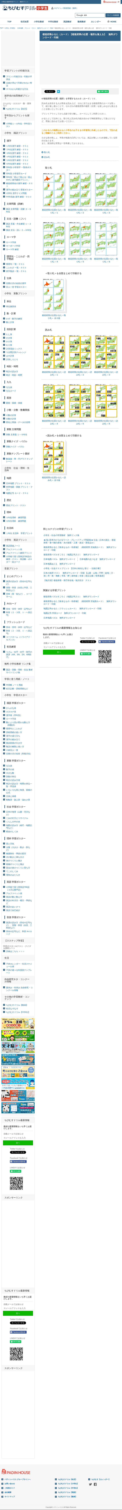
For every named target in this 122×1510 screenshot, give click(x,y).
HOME (111, 21)
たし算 (9, 334)
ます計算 (10, 356)
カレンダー (96, 21)
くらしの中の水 (13, 822)
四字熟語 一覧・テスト (16, 271)
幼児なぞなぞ (12, 1008)
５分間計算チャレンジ (16, 352)
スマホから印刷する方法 (17, 89)
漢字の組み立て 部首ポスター (19, 190)
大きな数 (10, 773)
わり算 (9, 345)
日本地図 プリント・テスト (18, 483)
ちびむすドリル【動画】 (17, 1005)
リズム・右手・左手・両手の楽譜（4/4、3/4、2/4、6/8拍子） (19, 654)
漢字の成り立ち (13, 736)
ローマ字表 (11, 242)
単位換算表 (11, 306)
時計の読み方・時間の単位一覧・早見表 (19, 785)
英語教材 (67, 21)
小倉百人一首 (12, 750)
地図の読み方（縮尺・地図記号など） (19, 826)
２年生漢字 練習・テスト (17, 149)
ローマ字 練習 (12, 249)
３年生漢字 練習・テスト (17, 153)
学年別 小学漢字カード (16, 173)
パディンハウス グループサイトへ (18, 1479)
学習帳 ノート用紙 (14, 685)
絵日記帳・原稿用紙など (17, 688)
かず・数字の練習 (14, 319)
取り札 (47, 152)
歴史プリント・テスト (16, 505)
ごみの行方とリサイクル (17, 818)
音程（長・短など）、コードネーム (19, 595)
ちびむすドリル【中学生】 (18, 1012)
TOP (9, 21)
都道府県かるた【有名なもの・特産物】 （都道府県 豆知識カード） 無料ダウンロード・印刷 (80, 548)
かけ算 (9, 341)
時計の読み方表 (13, 780)
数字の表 (10, 769)
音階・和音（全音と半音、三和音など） (19, 588)
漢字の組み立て (13, 739)
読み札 (47, 157)
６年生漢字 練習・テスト (17, 164)
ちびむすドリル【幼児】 (17, 109)
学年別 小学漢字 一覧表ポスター (18, 168)
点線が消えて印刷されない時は (19, 84)
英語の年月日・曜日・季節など (19, 901)
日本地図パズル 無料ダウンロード (59, 559)
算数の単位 (11, 776)
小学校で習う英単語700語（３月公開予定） (17, 888)
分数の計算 (11, 419)
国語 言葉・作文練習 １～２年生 (18, 225)
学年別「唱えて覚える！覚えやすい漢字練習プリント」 (19, 178)
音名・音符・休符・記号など (19, 609)
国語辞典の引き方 (14, 743)
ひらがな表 (11, 708)
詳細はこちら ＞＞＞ (15, 951)
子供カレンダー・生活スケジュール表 (19, 965)
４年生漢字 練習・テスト (17, 157)
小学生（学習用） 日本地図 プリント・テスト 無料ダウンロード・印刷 (29, 28)
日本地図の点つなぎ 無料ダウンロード (97, 559)
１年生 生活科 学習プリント (19, 533)
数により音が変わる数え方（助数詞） (18, 723)
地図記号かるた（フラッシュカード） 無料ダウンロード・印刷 (72, 608)
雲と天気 (10, 844)
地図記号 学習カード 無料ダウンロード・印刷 (65, 613)
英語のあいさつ (13, 907)
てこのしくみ (12, 871)
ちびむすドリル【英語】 (67, 1492)
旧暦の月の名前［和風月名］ (19, 754)
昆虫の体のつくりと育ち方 (18, 868)
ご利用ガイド (10, 1488)
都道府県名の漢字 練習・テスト (19, 184)
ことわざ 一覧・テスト (16, 267)
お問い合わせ (10, 1484)
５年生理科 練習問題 (16, 517)
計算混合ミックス (14, 349)
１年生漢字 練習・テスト (17, 146)
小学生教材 (39, 21)
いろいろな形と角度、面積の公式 (19, 791)
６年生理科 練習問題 (16, 521)
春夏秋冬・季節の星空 (16, 853)
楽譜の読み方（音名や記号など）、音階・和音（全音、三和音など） (19, 925)
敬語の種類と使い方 (15, 746)
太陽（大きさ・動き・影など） (18, 848)
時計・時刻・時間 (14, 375)
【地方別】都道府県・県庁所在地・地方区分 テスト (67, 580)
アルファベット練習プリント (19, 553)
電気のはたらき (13, 875)
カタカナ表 (11, 712)
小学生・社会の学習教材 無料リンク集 (61, 535)
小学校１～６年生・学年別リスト (19, 125)
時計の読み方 (12, 371)
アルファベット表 (14, 549)
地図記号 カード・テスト (17, 493)
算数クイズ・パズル (15, 446)
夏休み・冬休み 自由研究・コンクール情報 (19, 988)
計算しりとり (12, 359)
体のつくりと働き (14, 861)
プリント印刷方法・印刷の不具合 (19, 77)
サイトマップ (10, 1497)
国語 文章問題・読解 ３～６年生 (18, 210)
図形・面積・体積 (14, 403)
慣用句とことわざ (14, 728)
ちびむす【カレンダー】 (100, 1479)
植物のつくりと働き (15, 864)
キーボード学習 (13, 246)
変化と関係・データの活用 (18, 422)
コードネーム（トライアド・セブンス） (19, 638)
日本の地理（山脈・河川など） (18, 813)
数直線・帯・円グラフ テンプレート (19, 460)
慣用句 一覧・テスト (15, 264)
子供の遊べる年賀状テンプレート (19, 971)
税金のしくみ (12, 831)
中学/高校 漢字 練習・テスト (19, 197)
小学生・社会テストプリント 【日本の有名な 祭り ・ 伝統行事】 (73, 568)
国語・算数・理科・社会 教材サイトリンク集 (19, 671)
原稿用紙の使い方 (14, 732)
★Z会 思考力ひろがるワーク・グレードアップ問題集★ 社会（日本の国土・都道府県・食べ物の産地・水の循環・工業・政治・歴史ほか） (80, 541)
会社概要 (8, 1492)
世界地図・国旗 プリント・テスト (19, 488)
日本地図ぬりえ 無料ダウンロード (59, 564)
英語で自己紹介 (13, 910)
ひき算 (9, 338)
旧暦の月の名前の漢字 (16, 283)
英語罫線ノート (13, 546)
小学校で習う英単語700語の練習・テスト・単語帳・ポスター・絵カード (19, 559)
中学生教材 (53, 21)
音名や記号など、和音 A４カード (19, 932)
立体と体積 (11, 796)
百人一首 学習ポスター (16, 287)
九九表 (9, 387)
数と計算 (10, 322)
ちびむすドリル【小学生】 (68, 1484)
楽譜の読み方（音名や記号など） (19, 582)
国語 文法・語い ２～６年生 (18, 230)
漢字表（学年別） (14, 715)
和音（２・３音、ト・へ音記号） (19, 613)
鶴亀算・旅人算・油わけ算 (18, 800)
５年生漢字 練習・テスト (17, 160)
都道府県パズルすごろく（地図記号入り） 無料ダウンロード (71, 554)
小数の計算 (11, 415)
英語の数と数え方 (14, 897)
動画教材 (82, 21)
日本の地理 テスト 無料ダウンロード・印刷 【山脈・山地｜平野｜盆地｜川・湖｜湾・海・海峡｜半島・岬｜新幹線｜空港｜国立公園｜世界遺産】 (79, 574)
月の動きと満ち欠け (15, 857)
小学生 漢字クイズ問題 (16, 193)
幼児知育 (25, 21)
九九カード (11, 391)
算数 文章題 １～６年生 (16, 434)
